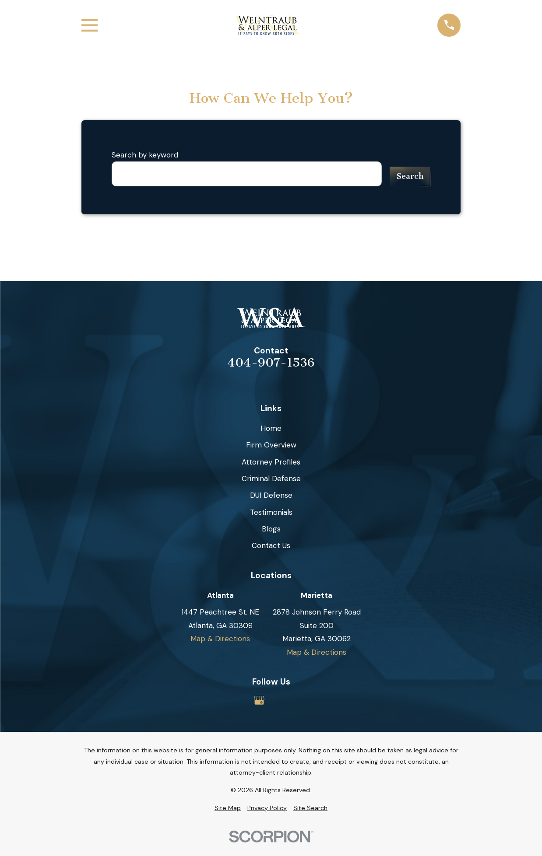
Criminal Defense (271, 478)
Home (271, 428)
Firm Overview (271, 445)
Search (410, 176)
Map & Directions (220, 638)
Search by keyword (145, 155)
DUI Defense (271, 495)
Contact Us (271, 545)
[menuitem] (228, 808)
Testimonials (271, 512)
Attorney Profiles (271, 462)
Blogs (271, 529)
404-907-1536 (271, 363)
